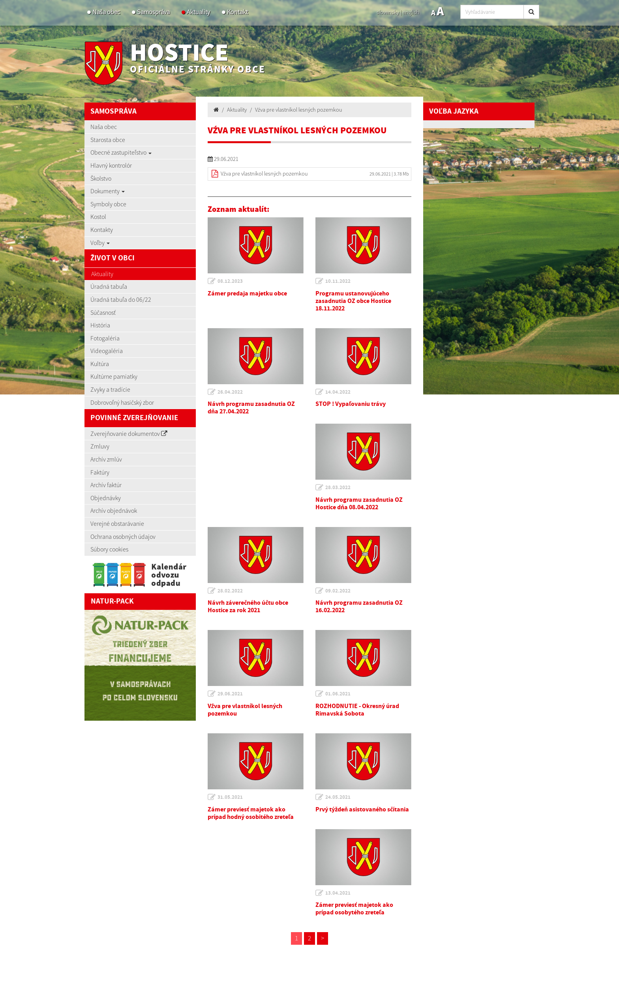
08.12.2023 (230, 281)
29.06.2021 (230, 693)
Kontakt (237, 12)
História (100, 325)
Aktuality (198, 12)
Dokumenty (107, 191)
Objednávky (105, 498)
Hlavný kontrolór (111, 165)
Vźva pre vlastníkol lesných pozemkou (298, 109)
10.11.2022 (338, 281)
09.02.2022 (338, 590)
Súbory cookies (109, 549)
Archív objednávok (113, 510)
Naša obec (106, 12)
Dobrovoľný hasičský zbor (122, 402)
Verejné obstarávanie (117, 523)
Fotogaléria (105, 338)
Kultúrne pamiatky (113, 376)
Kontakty (101, 230)
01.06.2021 (338, 693)
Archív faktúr (106, 485)
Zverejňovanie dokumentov (128, 433)
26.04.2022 (230, 392)
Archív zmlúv (106, 459)
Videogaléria (106, 351)
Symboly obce (108, 204)
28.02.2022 (230, 590)
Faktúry (99, 472)
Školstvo (100, 178)
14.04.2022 (338, 392)
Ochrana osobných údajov (123, 536)
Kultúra (99, 364)
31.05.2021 (230, 797)
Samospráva (153, 12)
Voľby (100, 243)
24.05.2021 (338, 797)
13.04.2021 (338, 893)
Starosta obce (107, 140)
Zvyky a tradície (110, 389)
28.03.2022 (338, 487)
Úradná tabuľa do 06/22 (120, 299)
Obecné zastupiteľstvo (121, 152)
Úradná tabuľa (108, 286)
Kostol (98, 217)
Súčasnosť (103, 312)
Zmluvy (99, 446)
